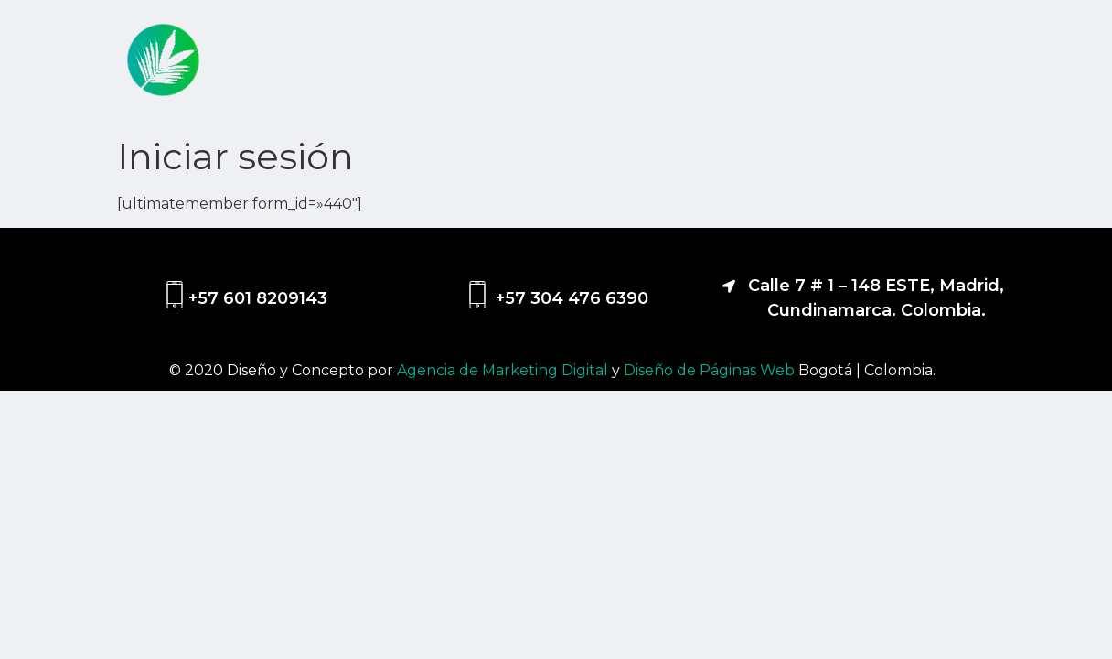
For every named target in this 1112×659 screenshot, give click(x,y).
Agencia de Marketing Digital (504, 370)
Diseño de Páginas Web (711, 370)
